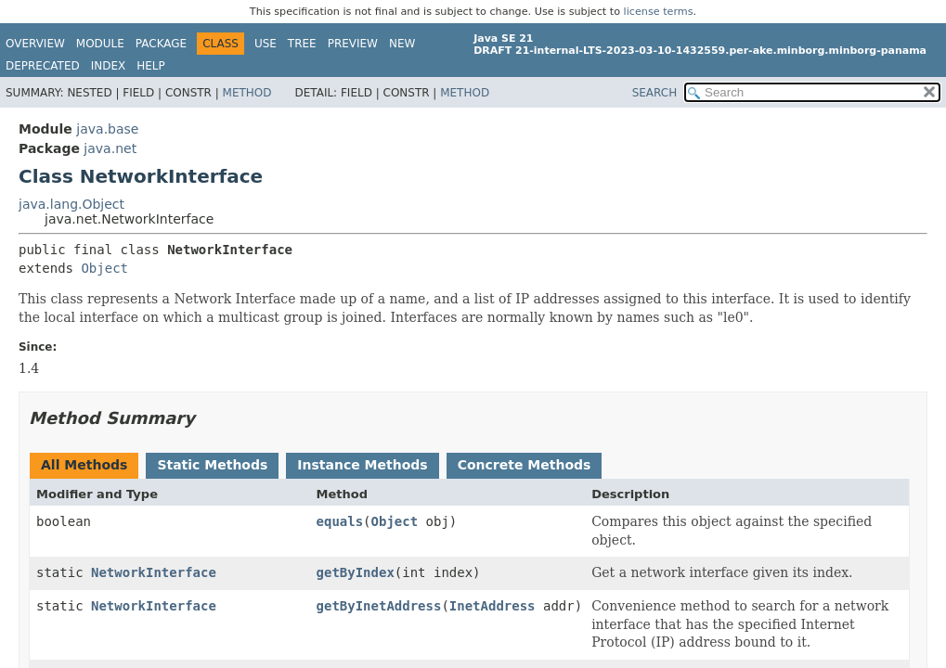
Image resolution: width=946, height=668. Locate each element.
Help (150, 65)
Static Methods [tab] (212, 464)
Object (104, 268)
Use (265, 43)
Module (100, 43)
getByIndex (356, 572)
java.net (110, 148)
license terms (658, 12)
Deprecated (43, 65)
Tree (302, 43)
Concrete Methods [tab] (524, 464)
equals (340, 521)
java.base (107, 129)
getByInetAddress (379, 605)
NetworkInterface (153, 572)
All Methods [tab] (84, 464)
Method (247, 92)
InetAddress (492, 605)
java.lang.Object (71, 204)
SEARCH (655, 92)
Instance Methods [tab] (362, 464)
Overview (35, 43)
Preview (353, 43)
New (402, 43)
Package (161, 43)
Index (108, 65)
